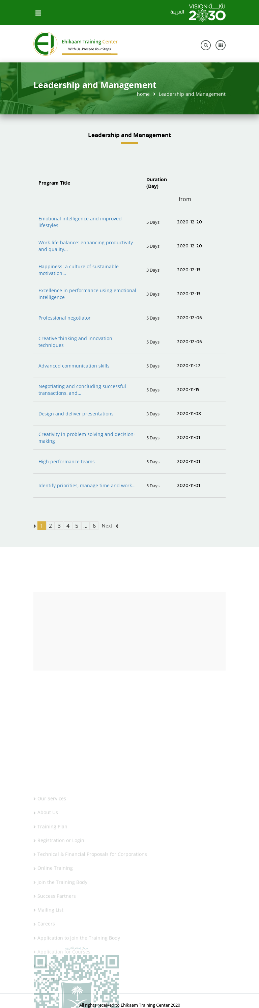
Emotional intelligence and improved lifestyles (80, 221)
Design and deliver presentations (76, 413)
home (143, 94)
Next (107, 525)
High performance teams (66, 461)
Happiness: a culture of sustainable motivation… (78, 269)
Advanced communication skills (74, 365)
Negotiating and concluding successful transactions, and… (82, 389)
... (85, 525)
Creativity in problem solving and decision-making (86, 437)
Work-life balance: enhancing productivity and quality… (85, 245)
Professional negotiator (64, 318)
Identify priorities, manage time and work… (87, 485)
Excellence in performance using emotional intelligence (87, 293)
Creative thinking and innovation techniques (75, 341)
